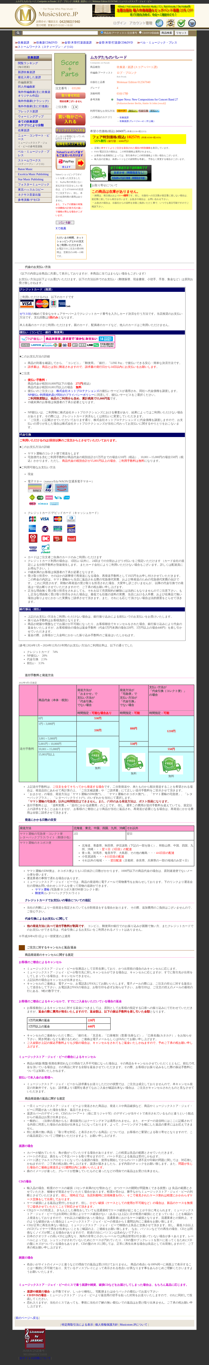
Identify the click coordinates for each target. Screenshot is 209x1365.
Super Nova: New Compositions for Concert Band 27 (147, 99)
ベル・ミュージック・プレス (158, 42)
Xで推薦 (61, 228)
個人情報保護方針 (106, 1324)
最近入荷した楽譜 (29, 77)
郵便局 (39, 893)
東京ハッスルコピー (31, 189)
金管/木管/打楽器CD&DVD (116, 42)
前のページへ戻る (27, 1317)
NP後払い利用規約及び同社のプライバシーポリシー (61, 394)
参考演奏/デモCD (29, 199)
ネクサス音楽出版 (29, 194)
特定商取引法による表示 (77, 1324)
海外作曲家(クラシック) (33, 101)
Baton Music (25, 169)
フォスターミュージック (33, 184)
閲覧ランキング (28, 63)
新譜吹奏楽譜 (26, 72)
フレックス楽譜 (28, 111)
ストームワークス (29, 160)
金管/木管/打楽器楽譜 (78, 42)
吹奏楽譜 (23, 42)
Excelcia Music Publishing (33, 174)
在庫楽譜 (23, 130)
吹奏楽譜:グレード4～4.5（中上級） (138, 121)
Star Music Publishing (30, 179)
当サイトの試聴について (35, 1358)
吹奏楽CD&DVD (46, 42)
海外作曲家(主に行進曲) (33, 106)
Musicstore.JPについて (133, 1324)
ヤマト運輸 (42, 889)
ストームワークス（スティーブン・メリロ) (45, 46)
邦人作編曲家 (26, 86)
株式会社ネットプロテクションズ (77, 391)
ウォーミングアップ (31, 116)
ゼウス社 (25, 313)
